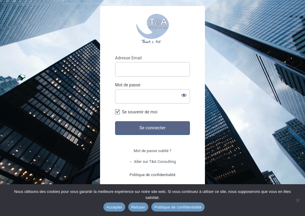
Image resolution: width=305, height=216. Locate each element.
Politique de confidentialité (152, 174)
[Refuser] (298, 200)
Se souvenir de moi (139, 112)
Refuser (138, 207)
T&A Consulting (152, 28)
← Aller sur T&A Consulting (152, 161)
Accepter (114, 207)
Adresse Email (128, 58)
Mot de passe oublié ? (152, 150)
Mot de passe (127, 84)
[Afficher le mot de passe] (184, 95)
